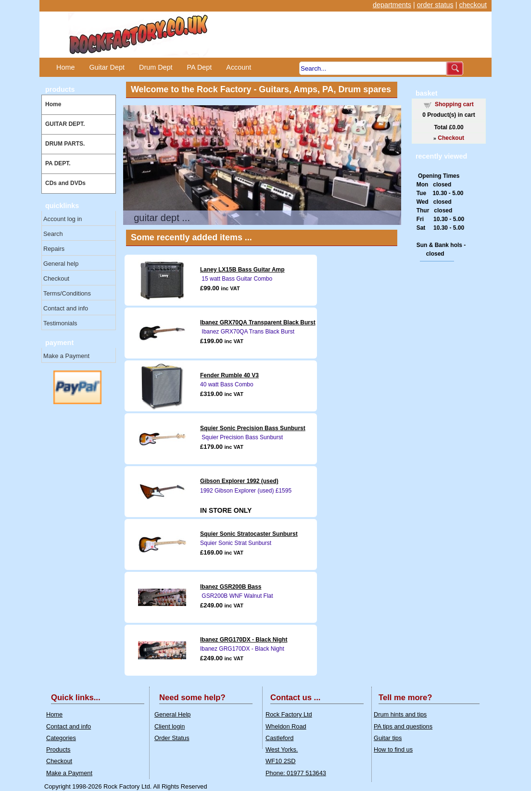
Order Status (172, 738)
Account (238, 67)
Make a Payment (66, 355)
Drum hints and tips (400, 714)
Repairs (53, 248)
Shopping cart (454, 104)
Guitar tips (388, 738)
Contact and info (65, 308)
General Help (172, 714)
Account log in (62, 218)
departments (392, 5)
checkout (473, 5)
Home (65, 67)
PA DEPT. (58, 163)
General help (60, 263)
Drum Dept (156, 67)
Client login (169, 726)
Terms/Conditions (67, 293)
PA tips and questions (403, 726)
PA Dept (199, 67)
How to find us (393, 749)
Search (53, 233)
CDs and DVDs (65, 183)
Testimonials (60, 323)
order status (435, 5)
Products (58, 749)
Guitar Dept (107, 67)
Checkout (56, 278)
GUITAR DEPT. (65, 124)
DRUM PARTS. (65, 143)
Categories (61, 738)
